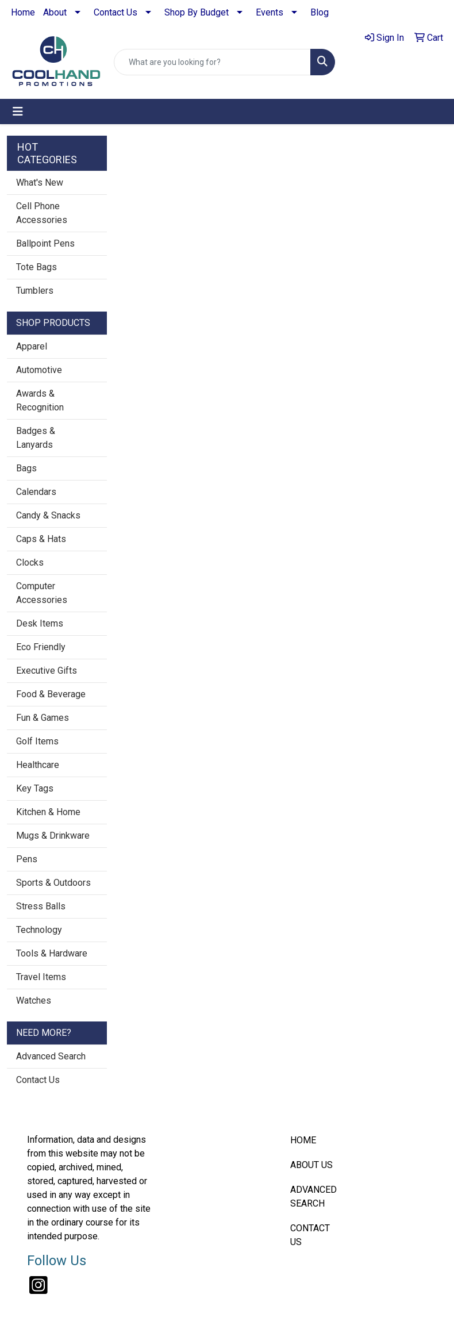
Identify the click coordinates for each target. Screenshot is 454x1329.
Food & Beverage (51, 694)
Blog (319, 12)
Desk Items (39, 623)
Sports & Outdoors (53, 882)
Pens (26, 859)
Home (23, 12)
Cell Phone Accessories (41, 213)
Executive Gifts (46, 670)
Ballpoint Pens (45, 243)
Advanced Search (51, 1056)
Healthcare (37, 764)
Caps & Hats (41, 538)
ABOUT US (311, 1164)
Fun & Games (42, 717)
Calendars (36, 491)
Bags (26, 468)
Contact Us (115, 12)
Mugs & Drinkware (53, 835)
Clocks (30, 562)
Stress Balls (41, 906)
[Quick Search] (212, 62)
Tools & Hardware (51, 953)
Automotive (39, 369)
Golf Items (37, 741)
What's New (39, 182)
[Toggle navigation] (18, 111)
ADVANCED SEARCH (313, 1196)
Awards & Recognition (40, 400)
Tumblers (34, 290)
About (55, 12)
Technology (39, 929)
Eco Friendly (41, 647)
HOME (303, 1140)
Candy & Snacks (48, 515)
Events (269, 12)
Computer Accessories (41, 593)
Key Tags (34, 788)
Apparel (31, 346)
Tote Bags (36, 267)
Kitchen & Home (48, 811)
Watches (33, 1000)
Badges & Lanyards (35, 437)
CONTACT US (310, 1235)
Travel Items (41, 976)
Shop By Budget (196, 12)
